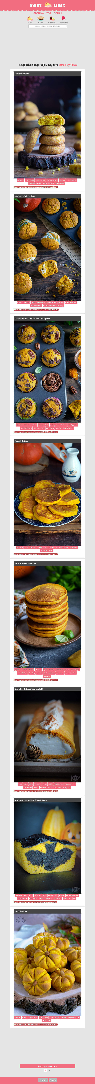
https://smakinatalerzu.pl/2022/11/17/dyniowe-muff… (41, 309)
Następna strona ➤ (47, 1066)
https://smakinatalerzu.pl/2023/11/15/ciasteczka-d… (41, 187)
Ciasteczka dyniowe (22, 74)
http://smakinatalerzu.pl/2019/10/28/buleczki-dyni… (41, 1024)
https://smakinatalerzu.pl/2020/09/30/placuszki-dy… (41, 680)
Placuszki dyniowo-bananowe (25, 563)
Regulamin (43, 1080)
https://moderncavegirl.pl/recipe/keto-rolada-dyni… (41, 791)
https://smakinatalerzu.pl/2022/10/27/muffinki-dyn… (41, 432)
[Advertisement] (47, 45)
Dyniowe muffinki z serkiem (25, 196)
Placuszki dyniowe (21, 441)
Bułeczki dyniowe (21, 911)
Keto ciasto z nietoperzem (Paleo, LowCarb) (31, 800)
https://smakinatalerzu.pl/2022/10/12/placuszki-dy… (41, 554)
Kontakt (53, 1080)
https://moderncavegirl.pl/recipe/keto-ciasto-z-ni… (41, 902)
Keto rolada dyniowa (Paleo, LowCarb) (29, 689)
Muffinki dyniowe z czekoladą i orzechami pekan (32, 318)
